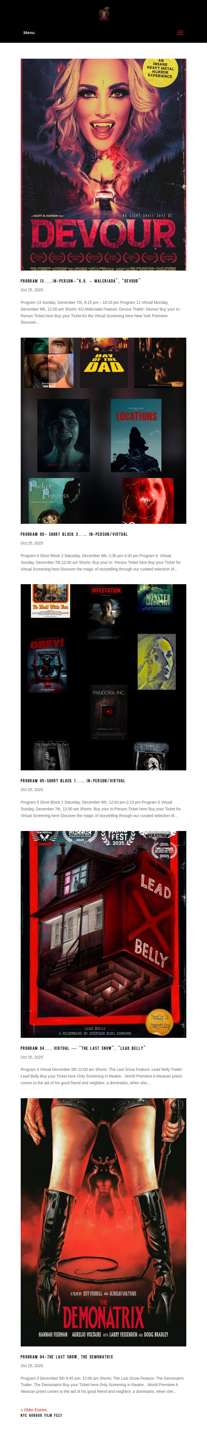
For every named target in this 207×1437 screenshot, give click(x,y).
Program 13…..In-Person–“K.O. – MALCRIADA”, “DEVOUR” (81, 281)
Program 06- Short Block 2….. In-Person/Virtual (74, 534)
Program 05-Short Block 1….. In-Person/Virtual (73, 781)
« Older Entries (34, 1410)
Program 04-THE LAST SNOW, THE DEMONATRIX (67, 1357)
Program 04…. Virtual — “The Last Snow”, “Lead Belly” (83, 1048)
